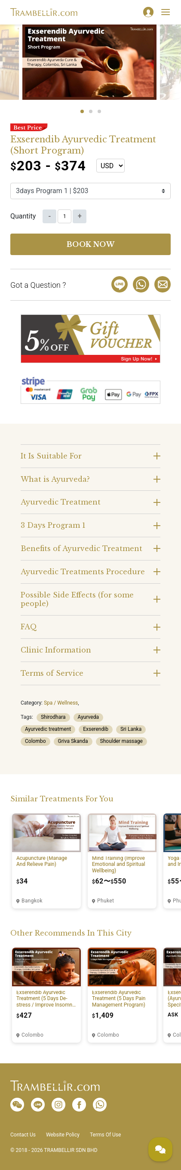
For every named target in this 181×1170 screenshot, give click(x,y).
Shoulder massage (121, 741)
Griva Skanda (73, 741)
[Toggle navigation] (165, 12)
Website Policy (63, 1134)
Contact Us (23, 1134)
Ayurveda (88, 717)
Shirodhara (53, 717)
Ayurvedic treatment (48, 729)
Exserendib (95, 729)
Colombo (35, 741)
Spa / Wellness (61, 703)
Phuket (105, 901)
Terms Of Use (105, 1134)
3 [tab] (99, 111)
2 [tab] (90, 111)
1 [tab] (82, 111)
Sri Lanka (130, 729)
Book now (91, 244)
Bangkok (32, 901)
